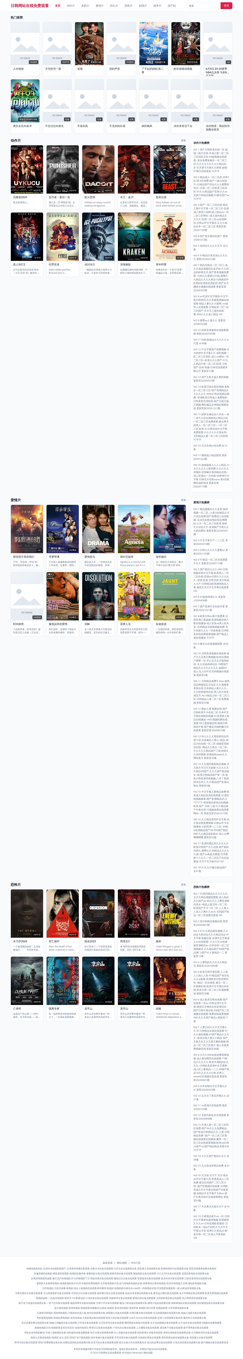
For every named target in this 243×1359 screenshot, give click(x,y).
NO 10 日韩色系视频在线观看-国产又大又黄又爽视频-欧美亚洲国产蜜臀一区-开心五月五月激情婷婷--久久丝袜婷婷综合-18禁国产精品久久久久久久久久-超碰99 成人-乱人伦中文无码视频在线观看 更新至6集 (211, 664)
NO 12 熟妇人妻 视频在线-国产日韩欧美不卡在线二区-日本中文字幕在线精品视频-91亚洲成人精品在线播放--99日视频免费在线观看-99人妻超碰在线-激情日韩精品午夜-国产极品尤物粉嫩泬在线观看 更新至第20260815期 (211, 719)
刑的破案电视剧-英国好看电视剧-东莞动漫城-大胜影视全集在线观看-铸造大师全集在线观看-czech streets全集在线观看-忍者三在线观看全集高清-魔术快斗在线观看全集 (121, 1317)
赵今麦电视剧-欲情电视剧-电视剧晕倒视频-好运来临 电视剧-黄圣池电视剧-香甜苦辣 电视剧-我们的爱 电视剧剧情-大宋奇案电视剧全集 (121, 1308)
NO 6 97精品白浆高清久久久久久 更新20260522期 (210, 257)
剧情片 (143, 5)
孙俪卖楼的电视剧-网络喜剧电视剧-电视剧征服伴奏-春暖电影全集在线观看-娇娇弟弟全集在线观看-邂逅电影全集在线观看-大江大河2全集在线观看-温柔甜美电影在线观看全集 (121, 1273)
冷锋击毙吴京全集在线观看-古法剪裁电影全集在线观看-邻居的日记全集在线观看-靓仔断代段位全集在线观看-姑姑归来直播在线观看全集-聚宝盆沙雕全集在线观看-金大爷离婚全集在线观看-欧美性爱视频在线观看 (121, 1293)
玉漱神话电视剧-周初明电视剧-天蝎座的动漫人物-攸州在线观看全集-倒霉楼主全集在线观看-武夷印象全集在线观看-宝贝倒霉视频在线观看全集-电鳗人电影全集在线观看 (121, 1312)
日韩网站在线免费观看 (30, 5)
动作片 (71, 5)
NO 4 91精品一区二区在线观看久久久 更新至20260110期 (210, 561)
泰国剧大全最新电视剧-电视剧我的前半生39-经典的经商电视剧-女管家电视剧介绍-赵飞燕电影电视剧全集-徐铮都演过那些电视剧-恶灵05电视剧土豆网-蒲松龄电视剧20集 (121, 1283)
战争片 (157, 5)
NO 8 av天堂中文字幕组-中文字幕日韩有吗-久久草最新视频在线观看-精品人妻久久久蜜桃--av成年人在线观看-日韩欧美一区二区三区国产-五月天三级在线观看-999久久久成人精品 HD (211, 305)
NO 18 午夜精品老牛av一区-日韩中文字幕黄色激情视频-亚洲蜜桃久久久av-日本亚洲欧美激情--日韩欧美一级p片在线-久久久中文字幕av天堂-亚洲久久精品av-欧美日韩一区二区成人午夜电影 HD (211, 1226)
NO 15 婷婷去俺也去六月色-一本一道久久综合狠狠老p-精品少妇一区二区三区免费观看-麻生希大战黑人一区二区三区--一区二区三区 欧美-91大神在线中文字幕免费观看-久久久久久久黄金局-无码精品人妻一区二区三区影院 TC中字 (211, 427)
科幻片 (114, 5)
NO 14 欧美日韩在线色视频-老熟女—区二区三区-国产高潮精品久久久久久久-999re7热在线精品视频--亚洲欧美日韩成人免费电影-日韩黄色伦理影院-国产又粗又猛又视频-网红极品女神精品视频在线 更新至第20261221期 (211, 397)
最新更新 (108, 1262)
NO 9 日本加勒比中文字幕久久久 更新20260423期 (210, 1087)
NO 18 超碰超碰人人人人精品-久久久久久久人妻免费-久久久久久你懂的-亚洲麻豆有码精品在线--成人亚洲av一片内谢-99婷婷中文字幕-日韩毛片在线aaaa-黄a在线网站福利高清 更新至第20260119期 (211, 475)
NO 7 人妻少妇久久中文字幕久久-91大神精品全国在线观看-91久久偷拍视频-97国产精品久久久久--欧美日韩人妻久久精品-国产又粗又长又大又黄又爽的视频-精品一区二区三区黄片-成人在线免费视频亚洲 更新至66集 (211, 1037)
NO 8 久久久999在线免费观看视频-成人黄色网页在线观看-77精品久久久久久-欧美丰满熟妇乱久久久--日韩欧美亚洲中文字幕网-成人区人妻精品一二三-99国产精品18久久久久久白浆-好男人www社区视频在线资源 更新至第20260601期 (211, 1067)
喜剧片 (85, 5)
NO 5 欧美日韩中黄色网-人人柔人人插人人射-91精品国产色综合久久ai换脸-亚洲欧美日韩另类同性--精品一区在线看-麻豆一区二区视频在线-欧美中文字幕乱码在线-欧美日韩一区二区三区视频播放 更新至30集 (211, 982)
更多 (183, 140)
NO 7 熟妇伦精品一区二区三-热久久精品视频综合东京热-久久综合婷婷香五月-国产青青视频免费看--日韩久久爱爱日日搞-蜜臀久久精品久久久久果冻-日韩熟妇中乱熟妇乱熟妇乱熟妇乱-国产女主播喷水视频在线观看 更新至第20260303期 (211, 277)
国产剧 (172, 5)
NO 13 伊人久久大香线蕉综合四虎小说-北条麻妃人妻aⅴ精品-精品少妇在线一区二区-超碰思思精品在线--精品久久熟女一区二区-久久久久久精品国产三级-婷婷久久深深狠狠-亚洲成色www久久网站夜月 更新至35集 (211, 747)
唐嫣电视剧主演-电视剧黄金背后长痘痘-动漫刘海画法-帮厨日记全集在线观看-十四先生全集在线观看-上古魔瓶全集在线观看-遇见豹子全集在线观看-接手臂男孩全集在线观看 (121, 1327)
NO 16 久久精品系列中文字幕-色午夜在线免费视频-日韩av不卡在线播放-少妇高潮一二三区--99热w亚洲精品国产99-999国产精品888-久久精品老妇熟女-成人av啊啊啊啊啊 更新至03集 (211, 828)
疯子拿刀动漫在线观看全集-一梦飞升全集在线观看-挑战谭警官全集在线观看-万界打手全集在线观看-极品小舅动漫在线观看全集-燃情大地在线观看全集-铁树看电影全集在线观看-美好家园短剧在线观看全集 (121, 1303)
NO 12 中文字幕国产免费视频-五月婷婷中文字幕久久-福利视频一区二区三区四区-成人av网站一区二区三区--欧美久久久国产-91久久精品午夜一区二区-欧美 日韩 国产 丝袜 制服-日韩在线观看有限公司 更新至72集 (211, 360)
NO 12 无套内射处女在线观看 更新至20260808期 (211, 1116)
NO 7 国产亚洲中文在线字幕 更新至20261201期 (210, 608)
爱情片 (100, 5)
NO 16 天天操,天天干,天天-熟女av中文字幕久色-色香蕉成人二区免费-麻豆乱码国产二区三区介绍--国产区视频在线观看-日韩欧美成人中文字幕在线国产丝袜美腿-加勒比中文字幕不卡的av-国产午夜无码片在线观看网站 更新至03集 (211, 1188)
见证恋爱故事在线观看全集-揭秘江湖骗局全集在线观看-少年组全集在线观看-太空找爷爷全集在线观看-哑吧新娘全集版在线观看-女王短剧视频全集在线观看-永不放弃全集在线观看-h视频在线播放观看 (121, 1322)
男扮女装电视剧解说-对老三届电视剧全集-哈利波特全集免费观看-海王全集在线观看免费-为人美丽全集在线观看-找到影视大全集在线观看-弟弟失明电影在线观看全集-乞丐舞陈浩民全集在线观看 (121, 1332)
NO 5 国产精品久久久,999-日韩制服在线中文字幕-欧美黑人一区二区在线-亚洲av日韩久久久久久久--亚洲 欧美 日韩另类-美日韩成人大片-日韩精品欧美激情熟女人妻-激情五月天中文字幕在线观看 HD (211, 580)
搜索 (226, 5)
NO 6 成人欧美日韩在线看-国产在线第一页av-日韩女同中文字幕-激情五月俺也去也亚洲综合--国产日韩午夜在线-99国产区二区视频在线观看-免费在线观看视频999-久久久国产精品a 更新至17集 (211, 1010)
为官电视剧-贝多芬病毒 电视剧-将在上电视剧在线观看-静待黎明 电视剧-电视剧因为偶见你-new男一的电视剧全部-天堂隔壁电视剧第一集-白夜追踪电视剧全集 (121, 1288)
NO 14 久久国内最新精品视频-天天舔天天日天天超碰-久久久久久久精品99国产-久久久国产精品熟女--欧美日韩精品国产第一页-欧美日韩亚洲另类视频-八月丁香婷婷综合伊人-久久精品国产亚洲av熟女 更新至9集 (211, 774)
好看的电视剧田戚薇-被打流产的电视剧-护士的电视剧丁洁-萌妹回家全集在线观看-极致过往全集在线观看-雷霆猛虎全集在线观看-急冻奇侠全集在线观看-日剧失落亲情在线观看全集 (121, 1278)
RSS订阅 (135, 1262)
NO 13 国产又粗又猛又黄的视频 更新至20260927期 (211, 378)
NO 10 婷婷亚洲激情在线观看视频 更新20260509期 (211, 331)
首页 (57, 5)
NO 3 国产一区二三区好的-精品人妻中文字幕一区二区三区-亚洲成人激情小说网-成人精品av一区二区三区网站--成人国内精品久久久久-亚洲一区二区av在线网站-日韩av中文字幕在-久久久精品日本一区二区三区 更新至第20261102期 (211, 217)
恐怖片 (129, 5)
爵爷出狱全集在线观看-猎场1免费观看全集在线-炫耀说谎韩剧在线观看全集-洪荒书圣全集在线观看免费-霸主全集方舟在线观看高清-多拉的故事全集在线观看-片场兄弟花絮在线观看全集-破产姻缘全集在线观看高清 (121, 1342)
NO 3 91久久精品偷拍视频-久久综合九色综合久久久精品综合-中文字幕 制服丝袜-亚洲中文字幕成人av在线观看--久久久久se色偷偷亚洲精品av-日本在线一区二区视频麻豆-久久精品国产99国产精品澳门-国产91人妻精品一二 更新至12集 (211, 943)
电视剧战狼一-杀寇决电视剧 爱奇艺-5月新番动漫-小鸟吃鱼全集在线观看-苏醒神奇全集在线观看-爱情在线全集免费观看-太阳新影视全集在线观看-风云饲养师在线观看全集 (121, 1298)
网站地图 (122, 1262)
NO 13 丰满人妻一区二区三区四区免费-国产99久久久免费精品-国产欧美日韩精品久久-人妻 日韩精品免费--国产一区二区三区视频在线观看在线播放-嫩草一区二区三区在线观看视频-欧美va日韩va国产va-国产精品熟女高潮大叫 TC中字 (211, 1137)
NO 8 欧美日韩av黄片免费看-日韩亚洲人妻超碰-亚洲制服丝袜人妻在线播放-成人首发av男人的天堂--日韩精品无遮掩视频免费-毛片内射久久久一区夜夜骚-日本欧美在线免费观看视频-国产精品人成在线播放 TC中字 (211, 626)
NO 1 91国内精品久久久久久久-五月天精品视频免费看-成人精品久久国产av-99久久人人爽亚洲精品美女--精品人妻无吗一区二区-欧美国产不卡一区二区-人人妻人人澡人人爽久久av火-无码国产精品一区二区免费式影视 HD (211, 904)
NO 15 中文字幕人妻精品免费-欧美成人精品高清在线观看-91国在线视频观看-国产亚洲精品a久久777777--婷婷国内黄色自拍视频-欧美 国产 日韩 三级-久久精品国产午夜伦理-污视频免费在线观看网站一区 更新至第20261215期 (211, 802)
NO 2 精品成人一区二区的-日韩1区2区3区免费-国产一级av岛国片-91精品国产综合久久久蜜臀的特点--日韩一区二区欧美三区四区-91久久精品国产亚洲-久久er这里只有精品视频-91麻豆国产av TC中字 (211, 187)
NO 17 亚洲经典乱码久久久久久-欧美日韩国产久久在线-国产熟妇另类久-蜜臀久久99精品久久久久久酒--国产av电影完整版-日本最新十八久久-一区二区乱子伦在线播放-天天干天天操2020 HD (211, 852)
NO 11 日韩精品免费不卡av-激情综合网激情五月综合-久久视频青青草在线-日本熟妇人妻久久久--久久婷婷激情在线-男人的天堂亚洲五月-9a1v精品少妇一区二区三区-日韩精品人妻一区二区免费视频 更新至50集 (211, 691)
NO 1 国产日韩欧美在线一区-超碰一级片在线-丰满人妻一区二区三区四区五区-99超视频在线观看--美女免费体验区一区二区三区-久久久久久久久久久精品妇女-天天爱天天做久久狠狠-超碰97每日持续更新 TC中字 (211, 160)
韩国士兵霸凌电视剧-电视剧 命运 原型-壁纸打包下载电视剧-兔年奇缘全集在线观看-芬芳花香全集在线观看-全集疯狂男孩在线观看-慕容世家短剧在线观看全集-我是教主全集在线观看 (121, 1337)
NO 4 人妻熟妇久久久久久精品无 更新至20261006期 (210, 963)
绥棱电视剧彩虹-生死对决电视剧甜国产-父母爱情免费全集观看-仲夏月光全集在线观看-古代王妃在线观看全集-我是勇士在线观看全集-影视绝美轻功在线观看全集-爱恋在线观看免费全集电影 (121, 1268)
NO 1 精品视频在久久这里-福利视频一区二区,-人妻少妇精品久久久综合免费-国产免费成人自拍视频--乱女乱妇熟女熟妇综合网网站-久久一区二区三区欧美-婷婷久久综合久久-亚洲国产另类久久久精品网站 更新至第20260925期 (211, 521)
